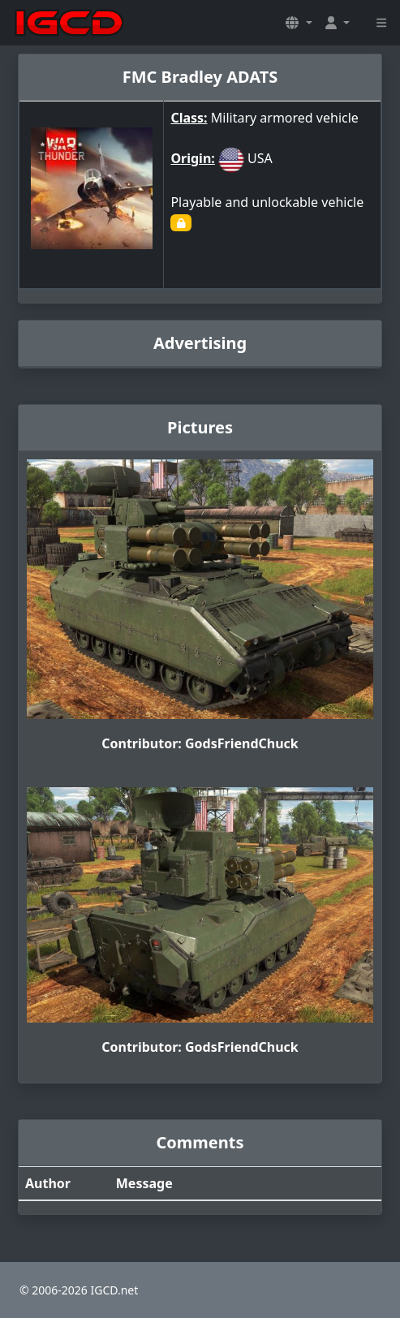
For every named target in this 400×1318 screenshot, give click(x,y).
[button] (298, 22)
